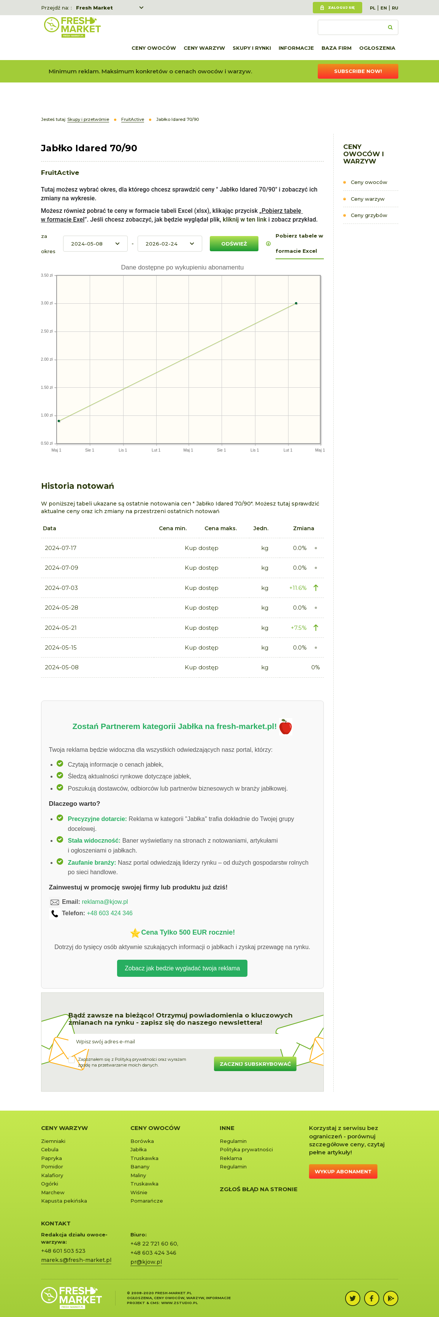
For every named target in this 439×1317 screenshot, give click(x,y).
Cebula (50, 1149)
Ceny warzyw (204, 48)
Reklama (231, 1158)
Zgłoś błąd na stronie (259, 1189)
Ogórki (49, 1184)
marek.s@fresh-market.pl (76, 1260)
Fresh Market (94, 8)
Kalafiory (52, 1175)
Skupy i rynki (252, 48)
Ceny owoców (154, 48)
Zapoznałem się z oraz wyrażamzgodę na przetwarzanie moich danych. (132, 1062)
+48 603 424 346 (110, 913)
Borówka (142, 1141)
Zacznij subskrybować (255, 1064)
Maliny (138, 1175)
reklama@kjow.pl (105, 902)
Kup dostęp (202, 548)
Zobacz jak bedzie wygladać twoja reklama (182, 968)
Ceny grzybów (369, 215)
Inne (227, 1128)
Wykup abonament (343, 1171)
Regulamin (233, 1141)
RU (395, 8)
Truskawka (144, 1158)
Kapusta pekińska (64, 1201)
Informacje (296, 48)
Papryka (51, 1158)
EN (383, 8)
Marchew (53, 1192)
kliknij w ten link (244, 219)
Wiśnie (138, 1192)
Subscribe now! (358, 71)
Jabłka (138, 1149)
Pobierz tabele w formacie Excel (299, 243)
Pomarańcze (146, 1201)
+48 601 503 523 (63, 1250)
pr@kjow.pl (146, 1261)
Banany (139, 1166)
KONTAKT (56, 1223)
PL (373, 8)
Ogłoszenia (377, 48)
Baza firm (337, 48)
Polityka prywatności (246, 1149)
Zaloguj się (341, 7)
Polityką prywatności (136, 1059)
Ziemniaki (53, 1141)
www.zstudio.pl (179, 1303)
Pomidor (52, 1166)
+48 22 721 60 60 (153, 1243)
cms (154, 1303)
